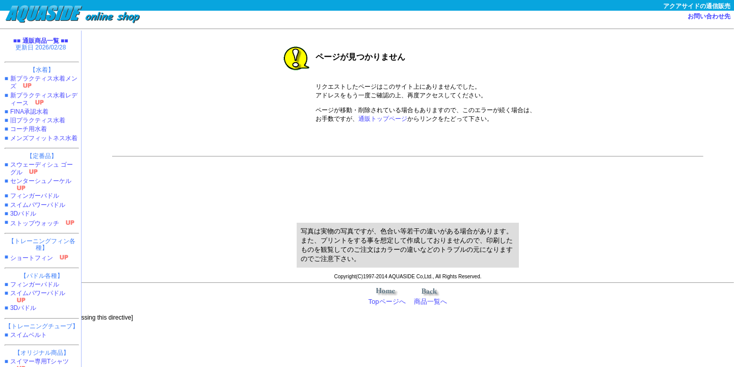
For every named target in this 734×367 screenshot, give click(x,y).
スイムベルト (28, 334)
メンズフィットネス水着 (43, 138)
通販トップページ (382, 118)
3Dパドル (23, 213)
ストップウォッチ (34, 223)
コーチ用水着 (28, 129)
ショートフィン (31, 257)
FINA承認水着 (29, 111)
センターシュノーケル (40, 181)
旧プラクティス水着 (37, 120)
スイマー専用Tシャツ (39, 361)
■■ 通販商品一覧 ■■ (40, 40)
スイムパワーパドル (37, 204)
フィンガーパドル (34, 195)
